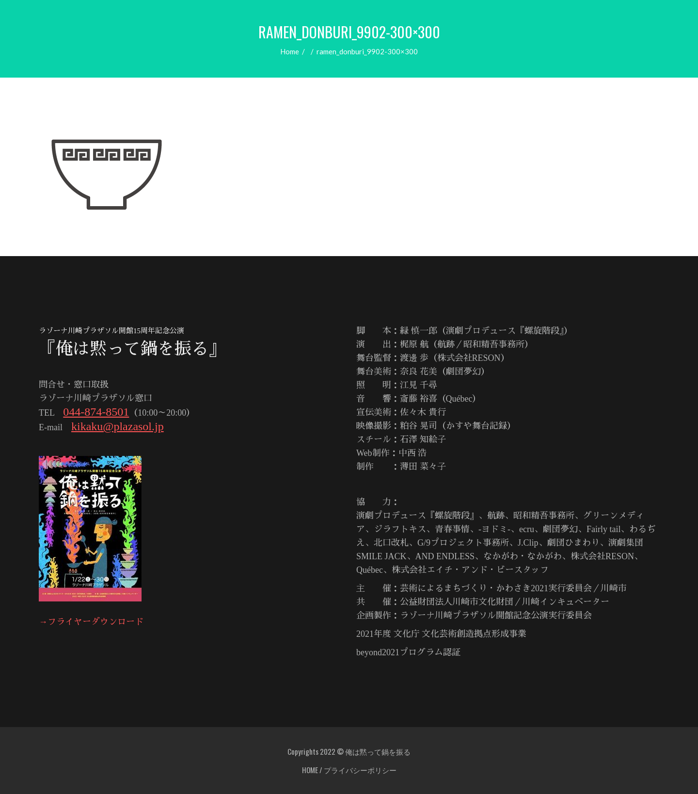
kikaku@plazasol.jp (117, 426)
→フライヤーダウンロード (91, 622)
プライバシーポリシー (360, 769)
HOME (310, 769)
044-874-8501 (96, 411)
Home (289, 51)
